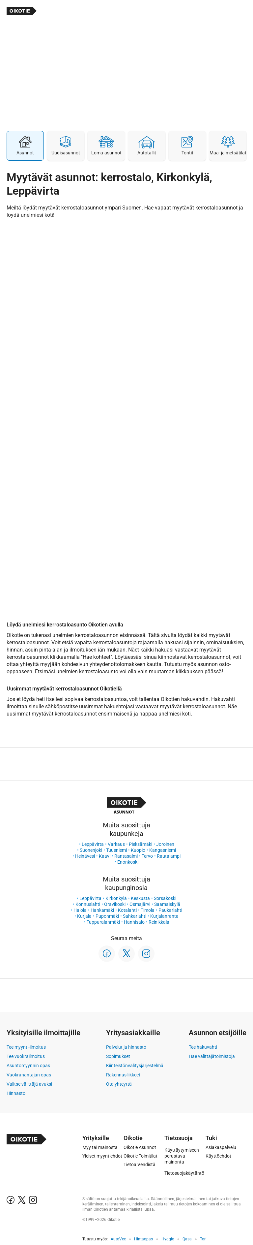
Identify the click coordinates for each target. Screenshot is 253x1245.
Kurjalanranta (164, 916)
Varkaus (116, 844)
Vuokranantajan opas (29, 1074)
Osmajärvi (139, 904)
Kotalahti (127, 910)
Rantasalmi (126, 856)
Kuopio (138, 850)
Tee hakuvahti (203, 1047)
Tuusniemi (116, 850)
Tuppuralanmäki (103, 922)
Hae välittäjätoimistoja (212, 1056)
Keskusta (140, 898)
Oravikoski (115, 904)
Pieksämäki (140, 844)
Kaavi (104, 856)
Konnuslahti (87, 904)
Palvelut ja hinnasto (126, 1047)
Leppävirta (93, 844)
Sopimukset (118, 1056)
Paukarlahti (170, 910)
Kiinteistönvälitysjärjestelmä (134, 1065)
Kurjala (84, 916)
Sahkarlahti (134, 916)
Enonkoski (127, 862)
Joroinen (165, 844)
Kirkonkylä (116, 898)
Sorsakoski (165, 898)
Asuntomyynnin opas (28, 1065)
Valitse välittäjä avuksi (29, 1084)
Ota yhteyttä (119, 1084)
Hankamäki (102, 910)
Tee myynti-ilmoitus (26, 1047)
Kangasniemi (162, 850)
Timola (148, 910)
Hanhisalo (134, 922)
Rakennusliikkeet (123, 1074)
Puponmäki (107, 916)
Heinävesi (85, 856)
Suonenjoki (91, 850)
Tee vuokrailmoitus (26, 1056)
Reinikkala (159, 922)
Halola (80, 910)
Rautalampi (169, 856)
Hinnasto (16, 1093)
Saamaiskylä (167, 904)
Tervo (147, 856)
